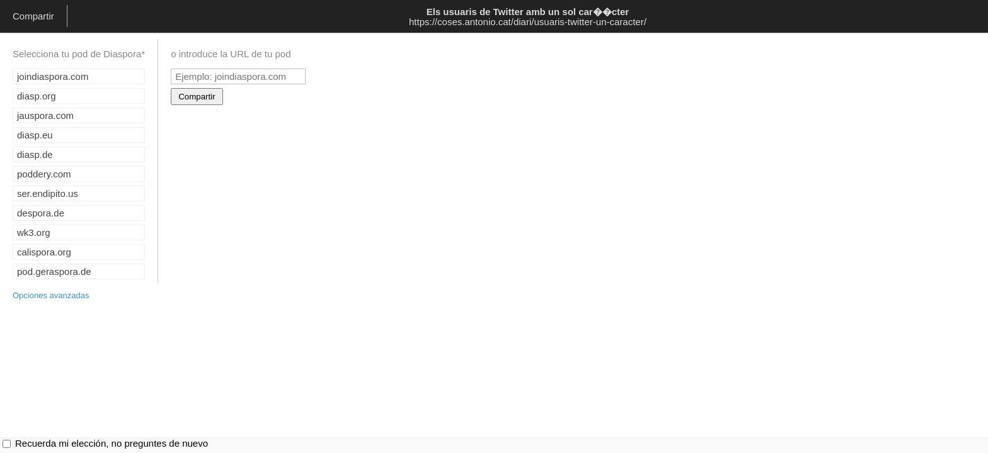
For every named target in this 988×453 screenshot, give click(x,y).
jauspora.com (45, 115)
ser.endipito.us (47, 193)
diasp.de (35, 154)
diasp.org (36, 96)
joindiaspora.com (52, 76)
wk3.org (33, 232)
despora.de (40, 213)
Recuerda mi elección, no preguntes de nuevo (111, 443)
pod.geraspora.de (54, 271)
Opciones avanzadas (51, 295)
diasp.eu (35, 135)
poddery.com (44, 174)
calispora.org (44, 252)
